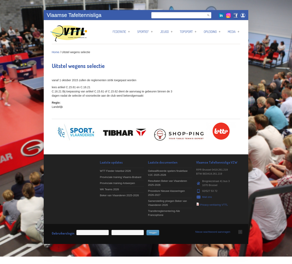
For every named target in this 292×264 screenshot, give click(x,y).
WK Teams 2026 (109, 189)
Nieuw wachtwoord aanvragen (212, 231)
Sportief (145, 32)
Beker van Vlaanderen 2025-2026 (119, 195)
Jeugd (166, 32)
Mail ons (207, 196)
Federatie (121, 32)
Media (233, 32)
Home (55, 52)
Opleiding (212, 32)
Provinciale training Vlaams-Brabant (120, 177)
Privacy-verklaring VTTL (214, 204)
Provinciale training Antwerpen (117, 183)
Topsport (188, 32)
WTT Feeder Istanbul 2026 (115, 170)
